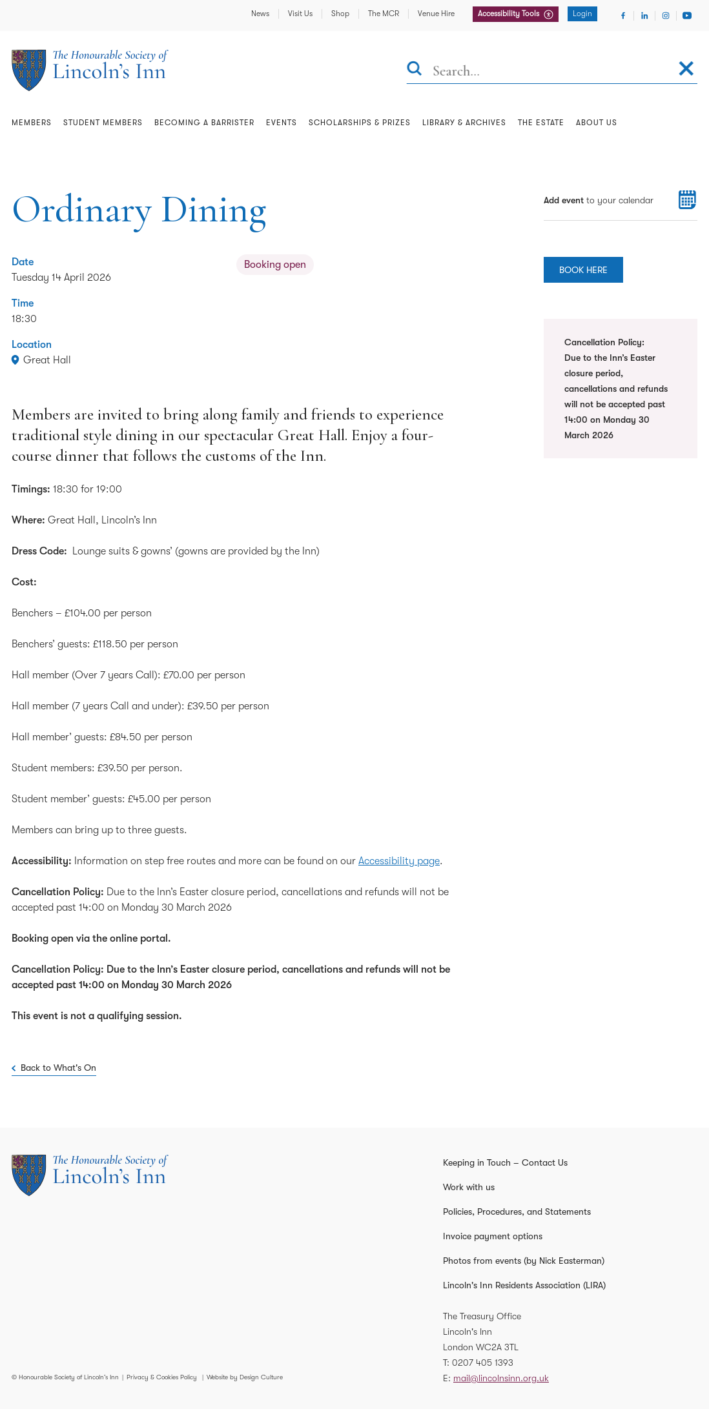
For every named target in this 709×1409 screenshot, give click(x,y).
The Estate (541, 122)
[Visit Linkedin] (644, 15)
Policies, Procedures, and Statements (517, 1211)
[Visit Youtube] (687, 15)
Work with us (469, 1187)
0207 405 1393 (482, 1362)
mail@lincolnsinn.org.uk (501, 1378)
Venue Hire (436, 13)
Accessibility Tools (509, 13)
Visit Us (300, 13)
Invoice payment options (492, 1236)
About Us (596, 122)
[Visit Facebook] (623, 15)
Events (281, 122)
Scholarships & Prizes (360, 122)
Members (32, 122)
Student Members (103, 122)
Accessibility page (399, 861)
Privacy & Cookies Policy (162, 1377)
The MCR (383, 13)
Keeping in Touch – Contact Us (505, 1162)
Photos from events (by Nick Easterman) (523, 1260)
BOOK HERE (583, 270)
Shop (340, 13)
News (260, 13)
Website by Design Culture (245, 1377)
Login (582, 13)
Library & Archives (464, 122)
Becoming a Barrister (204, 122)
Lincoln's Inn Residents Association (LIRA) (524, 1285)
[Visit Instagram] (665, 15)
